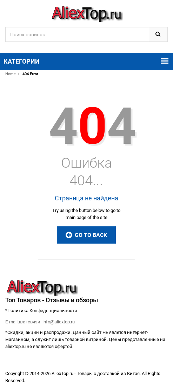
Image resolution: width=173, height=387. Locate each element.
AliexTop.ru (63, 373)
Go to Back (86, 235)
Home (10, 74)
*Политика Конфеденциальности (41, 310)
